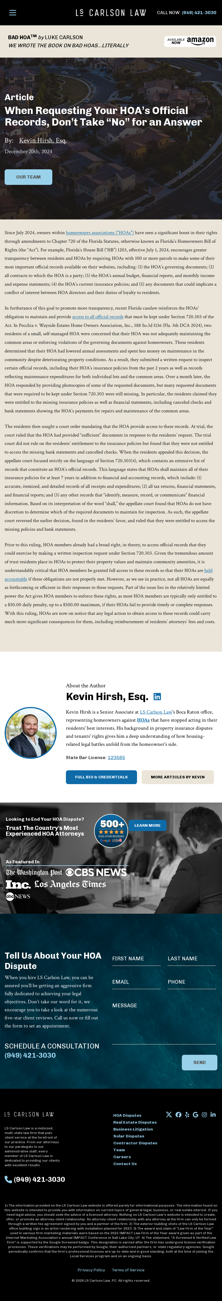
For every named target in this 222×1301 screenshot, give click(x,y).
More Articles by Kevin (178, 777)
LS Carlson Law (156, 712)
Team (119, 1150)
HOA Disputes (127, 1115)
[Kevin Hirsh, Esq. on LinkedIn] (157, 696)
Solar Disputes (128, 1136)
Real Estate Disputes (135, 1122)
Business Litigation (133, 1129)
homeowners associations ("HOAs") (100, 233)
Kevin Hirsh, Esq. (42, 140)
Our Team (28, 177)
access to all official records (97, 317)
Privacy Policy (91, 1270)
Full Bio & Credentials (101, 777)
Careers (122, 1156)
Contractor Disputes (135, 1143)
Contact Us (125, 1163)
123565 (116, 757)
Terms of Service (128, 1270)
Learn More (147, 825)
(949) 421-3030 (199, 12)
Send (199, 1062)
